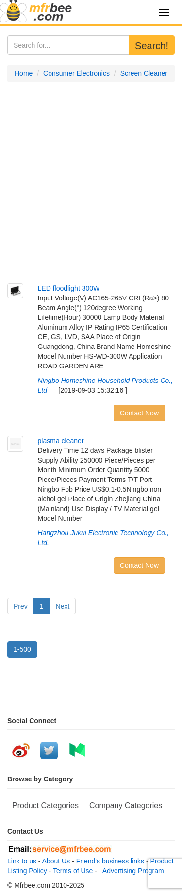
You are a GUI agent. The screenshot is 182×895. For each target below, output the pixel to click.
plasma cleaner (61, 441)
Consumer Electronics (76, 73)
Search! (151, 45)
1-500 (22, 649)
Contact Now (139, 413)
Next (63, 606)
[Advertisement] (91, 183)
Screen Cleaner (143, 73)
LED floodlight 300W (69, 288)
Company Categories (125, 805)
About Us (56, 861)
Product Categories (45, 805)
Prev (21, 606)
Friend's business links (110, 861)
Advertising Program (131, 871)
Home (24, 73)
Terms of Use (73, 871)
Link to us (21, 861)
